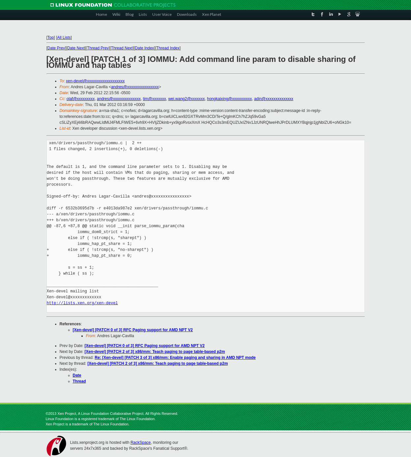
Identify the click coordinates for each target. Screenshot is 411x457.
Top (50, 37)
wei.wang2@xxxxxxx (186, 98)
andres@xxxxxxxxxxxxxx (119, 98)
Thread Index (168, 48)
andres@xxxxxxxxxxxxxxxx (135, 87)
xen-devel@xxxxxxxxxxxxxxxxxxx (95, 81)
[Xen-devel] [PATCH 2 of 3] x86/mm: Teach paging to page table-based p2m (155, 351)
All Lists (64, 37)
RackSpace (141, 442)
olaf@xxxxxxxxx (81, 98)
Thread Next (122, 48)
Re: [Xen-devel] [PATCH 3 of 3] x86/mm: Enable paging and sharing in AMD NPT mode (175, 357)
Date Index (144, 48)
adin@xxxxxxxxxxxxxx (273, 98)
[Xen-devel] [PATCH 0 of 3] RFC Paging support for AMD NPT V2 (133, 330)
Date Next (76, 48)
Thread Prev (98, 48)
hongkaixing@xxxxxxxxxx (229, 98)
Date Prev (56, 48)
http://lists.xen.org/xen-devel (82, 303)
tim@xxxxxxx (154, 98)
